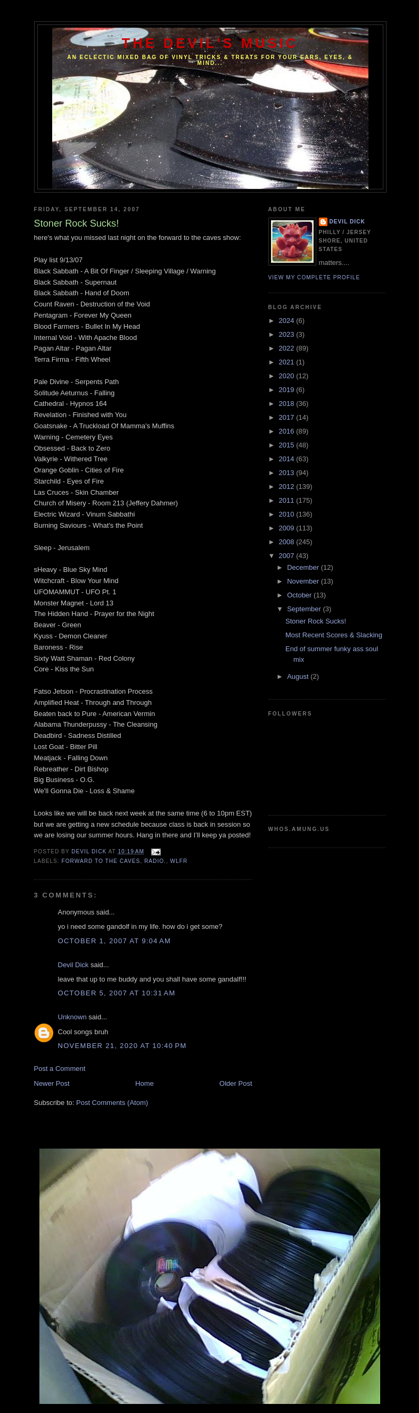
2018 (288, 404)
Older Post (235, 1083)
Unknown (72, 1017)
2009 (288, 528)
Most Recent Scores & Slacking (333, 635)
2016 (288, 431)
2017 (288, 417)
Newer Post (52, 1083)
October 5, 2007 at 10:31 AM (117, 993)
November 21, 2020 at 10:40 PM (122, 1046)
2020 (288, 376)
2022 (288, 348)
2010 (288, 514)
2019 (288, 390)
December (304, 567)
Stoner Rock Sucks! (315, 621)
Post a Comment (60, 1069)
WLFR (179, 861)
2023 (288, 334)
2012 (288, 487)
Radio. (155, 861)
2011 (288, 500)
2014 (288, 459)
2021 (288, 362)
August (298, 676)
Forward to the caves (101, 861)
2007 (288, 556)
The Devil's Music (210, 43)
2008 (288, 542)
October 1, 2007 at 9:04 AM (114, 941)
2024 (288, 321)
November (304, 581)
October (300, 595)
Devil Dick (73, 965)
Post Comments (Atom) (112, 1103)
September (305, 609)
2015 (288, 445)
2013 (288, 473)
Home (144, 1083)
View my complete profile (314, 277)
